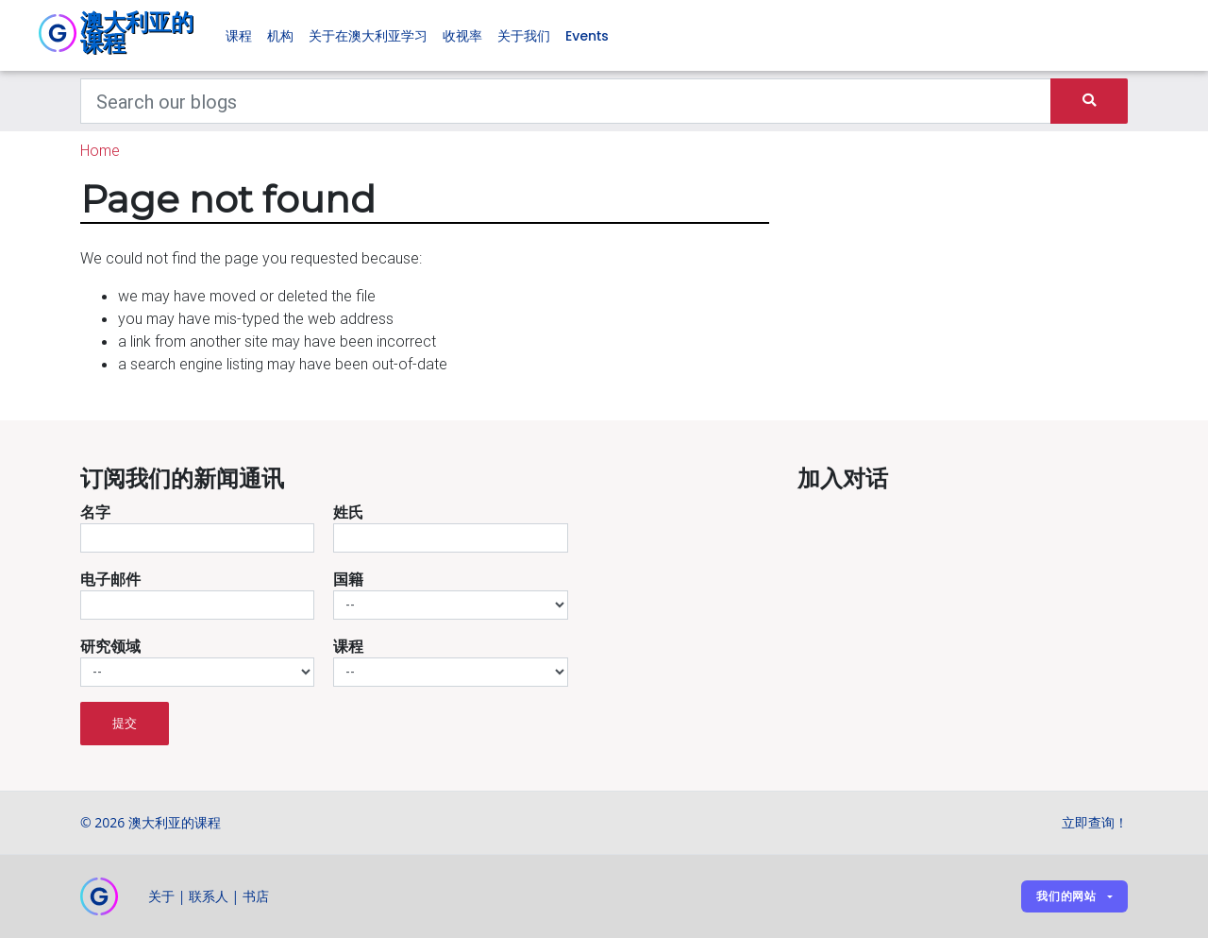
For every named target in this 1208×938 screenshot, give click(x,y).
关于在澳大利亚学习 (368, 35)
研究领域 (110, 646)
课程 (239, 35)
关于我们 (523, 35)
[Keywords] (565, 101)
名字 (95, 512)
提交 (124, 723)
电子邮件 (110, 579)
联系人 (208, 896)
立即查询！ (1095, 822)
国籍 (348, 579)
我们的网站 (1066, 896)
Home (100, 150)
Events (587, 35)
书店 (256, 896)
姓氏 (348, 512)
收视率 (462, 35)
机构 (280, 35)
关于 (161, 896)
